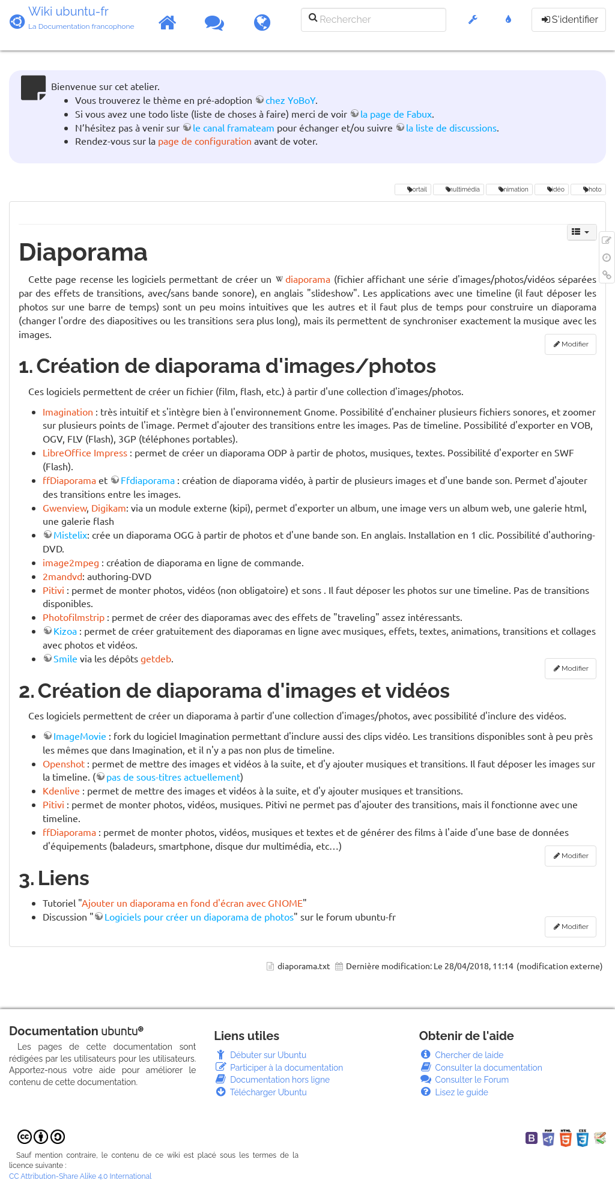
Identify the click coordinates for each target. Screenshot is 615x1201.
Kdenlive (61, 790)
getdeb (156, 658)
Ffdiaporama (148, 480)
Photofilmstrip (74, 617)
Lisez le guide (453, 1092)
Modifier (575, 344)
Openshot (64, 763)
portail (413, 189)
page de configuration (205, 141)
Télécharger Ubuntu (260, 1092)
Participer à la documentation (278, 1067)
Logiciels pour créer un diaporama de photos (199, 916)
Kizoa (65, 631)
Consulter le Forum (464, 1080)
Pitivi (53, 590)
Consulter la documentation (480, 1067)
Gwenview (64, 507)
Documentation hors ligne (272, 1080)
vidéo (551, 189)
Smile (65, 658)
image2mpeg (71, 562)
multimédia (458, 189)
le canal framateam (233, 127)
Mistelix (70, 534)
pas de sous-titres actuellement (173, 776)
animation (509, 189)
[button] (473, 25)
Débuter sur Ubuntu (260, 1055)
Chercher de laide (461, 1055)
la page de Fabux (396, 113)
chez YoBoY (290, 100)
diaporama (307, 279)
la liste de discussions (451, 127)
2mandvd (62, 576)
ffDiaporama (69, 480)
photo (588, 189)
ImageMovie (79, 736)
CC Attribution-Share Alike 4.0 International (80, 1176)
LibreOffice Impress (85, 452)
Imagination (68, 411)
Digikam (108, 507)
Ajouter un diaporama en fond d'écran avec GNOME (192, 903)
